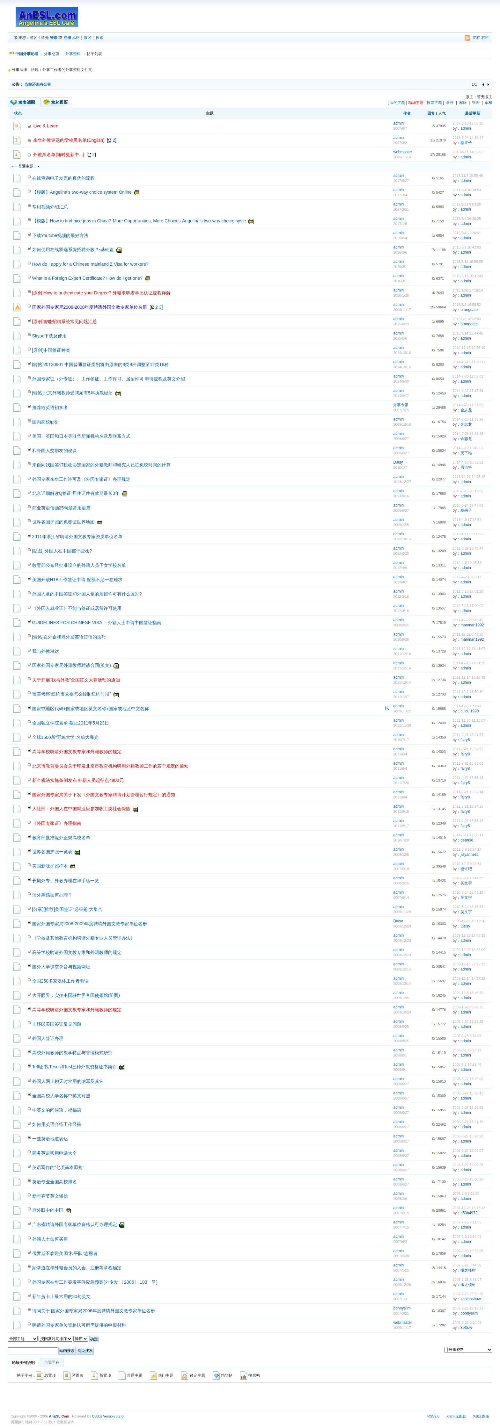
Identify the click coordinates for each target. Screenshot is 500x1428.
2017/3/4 (400, 195)
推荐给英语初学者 (50, 407)
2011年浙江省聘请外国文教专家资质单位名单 (77, 536)
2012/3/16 (401, 596)
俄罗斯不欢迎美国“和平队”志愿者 (65, 1253)
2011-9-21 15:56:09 (467, 763)
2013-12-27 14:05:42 (468, 477)
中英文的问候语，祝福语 (56, 1110)
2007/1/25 (401, 1270)
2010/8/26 (401, 639)
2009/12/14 (402, 983)
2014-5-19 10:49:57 (467, 448)
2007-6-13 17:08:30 (467, 123)
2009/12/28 (402, 926)
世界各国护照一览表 (52, 851)
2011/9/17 (401, 826)
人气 (442, 113)
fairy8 (465, 740)
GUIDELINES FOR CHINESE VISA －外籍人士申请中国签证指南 (96, 622)
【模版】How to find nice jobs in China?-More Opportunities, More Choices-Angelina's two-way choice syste (139, 220)
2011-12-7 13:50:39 (467, 692)
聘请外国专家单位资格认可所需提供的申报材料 (79, 1325)
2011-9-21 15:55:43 (467, 778)
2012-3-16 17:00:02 (467, 606)
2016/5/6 (400, 252)
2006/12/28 (402, 1285)
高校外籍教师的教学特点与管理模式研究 (72, 1052)
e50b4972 (468, 1213)
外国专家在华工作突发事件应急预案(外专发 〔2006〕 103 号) (95, 1282)
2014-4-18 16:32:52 (467, 462)
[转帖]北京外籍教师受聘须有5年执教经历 (72, 392)
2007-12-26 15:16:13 (468, 1208)
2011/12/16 (402, 654)
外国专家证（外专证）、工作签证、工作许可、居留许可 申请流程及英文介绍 (108, 378)
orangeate (469, 309)
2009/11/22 (402, 711)
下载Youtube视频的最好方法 (60, 235)
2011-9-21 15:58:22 (467, 749)
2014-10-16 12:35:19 (468, 348)
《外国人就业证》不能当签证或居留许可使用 (76, 608)
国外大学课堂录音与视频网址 (61, 966)
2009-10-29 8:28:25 (467, 1007)
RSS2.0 (433, 1416)
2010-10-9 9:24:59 (466, 864)
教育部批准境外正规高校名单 (61, 837)
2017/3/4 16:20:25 (466, 218)
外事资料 (73, 54)
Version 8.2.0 (113, 1416)
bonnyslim (401, 1308)
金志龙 (466, 410)
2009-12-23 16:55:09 (468, 950)
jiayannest (469, 854)
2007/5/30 (401, 1256)
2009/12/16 (402, 424)
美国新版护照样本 (50, 866)
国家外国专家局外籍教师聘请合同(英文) (71, 665)
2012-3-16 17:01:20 (467, 591)
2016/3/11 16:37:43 (467, 276)
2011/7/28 (401, 783)
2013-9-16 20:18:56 (467, 491)
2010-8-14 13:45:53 (467, 907)
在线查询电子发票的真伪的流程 (63, 178)
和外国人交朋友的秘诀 (54, 450)
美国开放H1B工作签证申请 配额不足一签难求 (77, 579)
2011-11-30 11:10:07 (468, 720)
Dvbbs (97, 1416)
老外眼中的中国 (47, 1210)
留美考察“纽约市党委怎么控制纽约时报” (71, 693)
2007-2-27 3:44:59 (466, 1265)
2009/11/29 (402, 912)
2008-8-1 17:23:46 (466, 1064)
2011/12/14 (402, 682)
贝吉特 (466, 467)
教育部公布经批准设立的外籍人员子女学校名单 (79, 565)
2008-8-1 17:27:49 (466, 1050)
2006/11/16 (402, 157)
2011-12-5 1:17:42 (466, 706)
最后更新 (472, 113)
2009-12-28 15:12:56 (468, 921)
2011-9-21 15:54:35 (467, 806)
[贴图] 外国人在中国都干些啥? (62, 550)
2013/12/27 (402, 482)
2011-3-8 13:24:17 (466, 849)
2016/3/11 (401, 267)
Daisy (398, 462)
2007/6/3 (400, 1242)
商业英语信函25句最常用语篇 (61, 507)
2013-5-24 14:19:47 (467, 138)
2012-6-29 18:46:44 (467, 548)
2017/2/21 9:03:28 (466, 204)
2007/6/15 (401, 1213)
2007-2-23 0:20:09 (466, 1322)
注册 (67, 37)
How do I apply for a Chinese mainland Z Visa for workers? (90, 264)
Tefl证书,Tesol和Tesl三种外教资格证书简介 (74, 1066)
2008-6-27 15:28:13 (467, 1093)
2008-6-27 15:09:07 (467, 1150)
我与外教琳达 (45, 651)
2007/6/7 (400, 128)
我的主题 (397, 102)
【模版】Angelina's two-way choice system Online (82, 192)
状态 (18, 113)
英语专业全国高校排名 (54, 1181)
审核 (488, 102)
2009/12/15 (402, 969)
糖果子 (466, 143)
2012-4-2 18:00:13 (466, 577)
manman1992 (472, 625)
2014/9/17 (401, 396)
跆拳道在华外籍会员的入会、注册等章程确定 (76, 1267)
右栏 (485, 37)
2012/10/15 (402, 539)
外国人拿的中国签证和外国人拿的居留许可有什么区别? (87, 593)
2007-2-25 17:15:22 (467, 1308)
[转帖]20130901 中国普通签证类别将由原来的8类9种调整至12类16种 (100, 364)
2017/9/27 (401, 181)
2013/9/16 (401, 496)
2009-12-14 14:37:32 (468, 978)
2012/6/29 (401, 553)
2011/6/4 (400, 754)
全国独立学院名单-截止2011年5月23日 (70, 722)
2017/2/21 (401, 209)
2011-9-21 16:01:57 (467, 735)
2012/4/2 (400, 582)
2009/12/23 (402, 940)
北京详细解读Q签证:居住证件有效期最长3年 (76, 493)
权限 (463, 102)
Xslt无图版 (481, 1416)
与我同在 (51, 1362)
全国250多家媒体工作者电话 (60, 981)
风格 (76, 37)
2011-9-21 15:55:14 (467, 792)
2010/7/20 (401, 840)
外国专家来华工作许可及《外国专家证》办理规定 (81, 479)
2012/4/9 (400, 568)
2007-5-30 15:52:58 (467, 1251)
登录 (53, 37)
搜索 (99, 37)
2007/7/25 (401, 410)
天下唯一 (468, 453)
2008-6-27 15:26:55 (467, 1107)
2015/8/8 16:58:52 (466, 305)
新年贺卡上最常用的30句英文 (61, 1296)
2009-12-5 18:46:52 (467, 993)
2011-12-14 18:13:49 (468, 677)
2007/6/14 (401, 897)
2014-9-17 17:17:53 (467, 391)
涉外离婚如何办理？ (52, 895)
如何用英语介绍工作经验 (56, 1124)
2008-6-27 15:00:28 (467, 1179)
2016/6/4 (400, 238)
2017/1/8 (400, 224)
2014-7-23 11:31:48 (467, 434)
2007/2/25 (401, 1313)
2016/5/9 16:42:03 (466, 247)
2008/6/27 (401, 439)
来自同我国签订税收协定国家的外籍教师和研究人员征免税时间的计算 (101, 464)
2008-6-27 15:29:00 (467, 1079)
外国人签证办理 (47, 1038)
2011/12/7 (401, 697)
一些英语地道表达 (50, 1138)
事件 (450, 102)
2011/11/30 (402, 725)
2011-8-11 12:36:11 (467, 835)
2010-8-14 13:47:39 (467, 878)
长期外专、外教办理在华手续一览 (65, 880)
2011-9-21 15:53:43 (467, 821)
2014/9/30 (401, 381)
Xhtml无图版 (456, 1416)
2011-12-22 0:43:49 (467, 620)
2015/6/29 (401, 324)
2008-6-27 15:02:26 (467, 1165)
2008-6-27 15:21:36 (467, 1122)
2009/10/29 (402, 1012)
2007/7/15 (401, 1227)
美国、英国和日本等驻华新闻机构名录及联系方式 (81, 436)
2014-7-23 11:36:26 (467, 419)
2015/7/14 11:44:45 (467, 333)
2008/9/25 (401, 625)
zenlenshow (470, 1299)
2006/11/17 (402, 310)
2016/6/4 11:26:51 (466, 233)
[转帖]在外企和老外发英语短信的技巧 (69, 636)
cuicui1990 (469, 711)
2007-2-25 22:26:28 (467, 1294)
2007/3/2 (400, 143)
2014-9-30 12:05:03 (467, 376)
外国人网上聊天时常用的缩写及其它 (68, 1081)
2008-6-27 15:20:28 (467, 1136)
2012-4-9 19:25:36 (466, 563)
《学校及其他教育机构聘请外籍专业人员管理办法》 (83, 938)
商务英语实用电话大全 (54, 1153)
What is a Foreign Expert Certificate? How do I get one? (87, 278)
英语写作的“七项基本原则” (58, 1167)
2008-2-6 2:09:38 (465, 1193)
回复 (431, 113)
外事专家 (400, 405)
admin (398, 123)
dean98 (466, 840)
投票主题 (434, 102)
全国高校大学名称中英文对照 (61, 1095)
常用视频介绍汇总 (50, 206)
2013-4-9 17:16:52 (466, 520)
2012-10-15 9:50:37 (467, 534)
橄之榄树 (468, 1270)
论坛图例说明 (23, 1362)
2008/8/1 (400, 1055)
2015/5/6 (400, 338)
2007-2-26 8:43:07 (466, 1279)
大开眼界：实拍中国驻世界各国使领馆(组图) (76, 995)
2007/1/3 (400, 1299)
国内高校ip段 (45, 421)
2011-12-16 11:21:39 (468, 663)
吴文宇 (466, 883)
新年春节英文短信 (50, 1196)
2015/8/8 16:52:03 (466, 319)
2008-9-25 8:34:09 (466, 1036)
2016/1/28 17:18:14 (467, 290)
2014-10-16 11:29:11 (468, 362)
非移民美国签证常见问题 (56, 1024)
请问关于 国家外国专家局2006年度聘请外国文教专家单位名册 (93, 1310)
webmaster (402, 152)
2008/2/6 (400, 1199)
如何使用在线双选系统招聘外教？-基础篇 (73, 249)
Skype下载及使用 (49, 335)
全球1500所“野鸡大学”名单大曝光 (65, 737)
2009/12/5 (401, 525)
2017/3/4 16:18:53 (466, 190)
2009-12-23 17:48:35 (468, 935)
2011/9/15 (401, 811)
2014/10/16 (402, 353)
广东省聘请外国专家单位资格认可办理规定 (74, 1224)
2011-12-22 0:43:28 (467, 634)
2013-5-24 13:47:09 (467, 505)
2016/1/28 (401, 295)
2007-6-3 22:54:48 (466, 1236)
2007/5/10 (401, 869)
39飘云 (466, 1327)
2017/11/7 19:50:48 (467, 175)
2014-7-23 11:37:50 (467, 405)
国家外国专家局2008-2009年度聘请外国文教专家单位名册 (89, 923)
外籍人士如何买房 (50, 1239)
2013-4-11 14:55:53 (467, 152)
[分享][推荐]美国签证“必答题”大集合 (67, 909)
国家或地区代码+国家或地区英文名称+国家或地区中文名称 (90, 708)
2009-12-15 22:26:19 (468, 964)
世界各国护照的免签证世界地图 (63, 521)
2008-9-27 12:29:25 (467, 1021)
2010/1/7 (400, 467)
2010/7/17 (401, 740)
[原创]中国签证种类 (51, 350)
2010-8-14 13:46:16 (467, 892)
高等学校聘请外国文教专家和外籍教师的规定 (76, 952)
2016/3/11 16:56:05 (467, 261)
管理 (476, 102)
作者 (407, 113)
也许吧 (466, 869)
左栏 (476, 37)
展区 (88, 37)
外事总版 (51, 54)
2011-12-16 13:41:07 (468, 649)
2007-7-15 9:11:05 (466, 1222)
